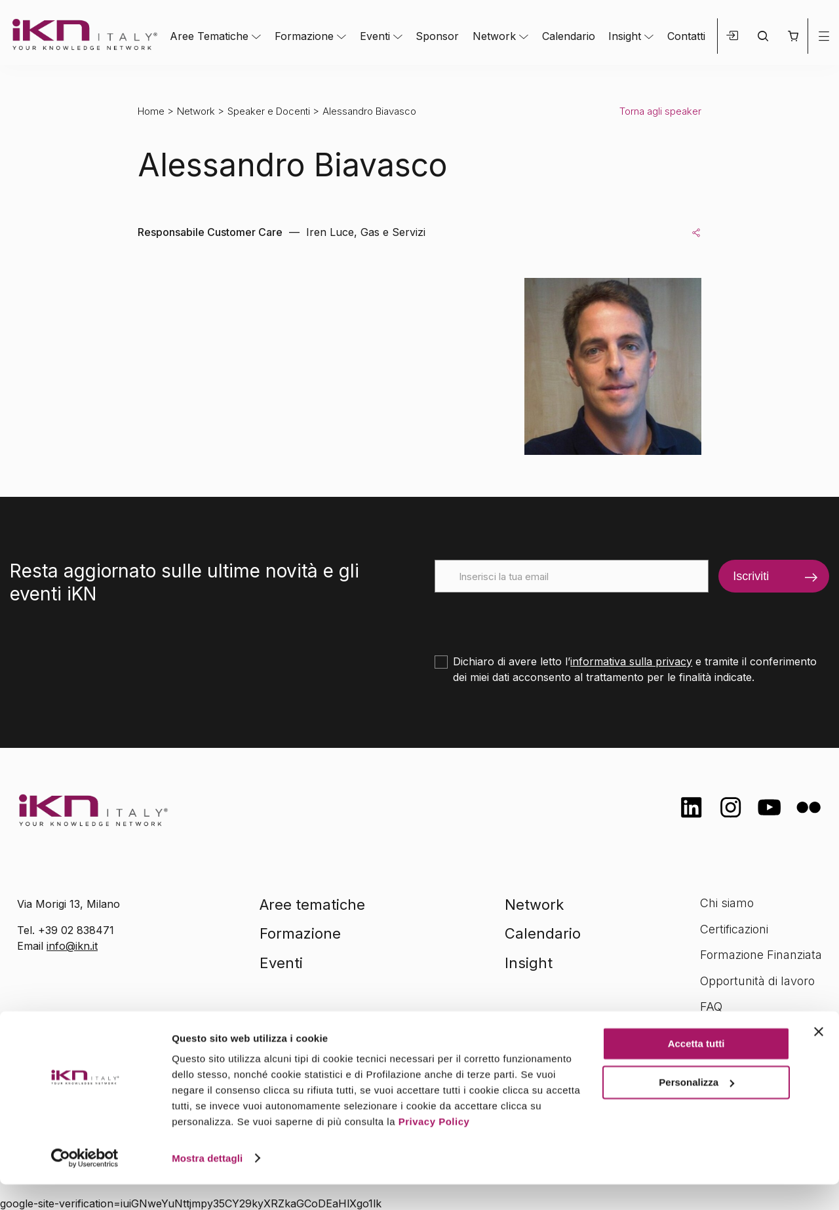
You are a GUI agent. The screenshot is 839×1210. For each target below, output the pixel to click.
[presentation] (534, 618)
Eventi (375, 36)
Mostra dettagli (207, 1184)
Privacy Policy (434, 1148)
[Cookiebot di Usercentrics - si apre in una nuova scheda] (85, 1184)
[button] (792, 36)
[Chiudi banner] (818, 1058)
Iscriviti (751, 576)
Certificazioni (734, 929)
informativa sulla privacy (631, 661)
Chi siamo (727, 903)
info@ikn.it (72, 945)
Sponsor (437, 36)
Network (494, 36)
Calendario (568, 36)
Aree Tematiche (209, 36)
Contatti (686, 36)
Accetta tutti (696, 1070)
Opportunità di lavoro (757, 981)
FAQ (711, 1006)
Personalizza (696, 1108)
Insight (624, 36)
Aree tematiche (312, 904)
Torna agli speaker (660, 111)
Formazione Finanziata (761, 955)
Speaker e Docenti (268, 111)
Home (151, 111)
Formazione (304, 36)
